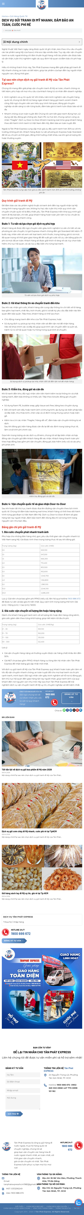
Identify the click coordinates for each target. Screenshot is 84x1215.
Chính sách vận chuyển (56, 1206)
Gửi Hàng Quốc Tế (18, 16)
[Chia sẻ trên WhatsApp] (64, 710)
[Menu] (3, 4)
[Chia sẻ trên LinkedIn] (80, 710)
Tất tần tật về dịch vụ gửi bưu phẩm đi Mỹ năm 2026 (27, 769)
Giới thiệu (19, 1206)
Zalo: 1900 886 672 (15, 1193)
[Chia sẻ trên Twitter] (70, 710)
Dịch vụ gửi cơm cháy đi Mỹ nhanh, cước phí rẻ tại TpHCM (29, 831)
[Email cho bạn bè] (74, 710)
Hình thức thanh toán (43, 1208)
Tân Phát (17, 30)
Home (5, 16)
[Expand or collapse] (79, 42)
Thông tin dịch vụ (63, 1208)
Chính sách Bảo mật (35, 1206)
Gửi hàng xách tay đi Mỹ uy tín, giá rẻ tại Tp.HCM (25, 893)
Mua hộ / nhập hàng (13, 922)
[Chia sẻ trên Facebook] (67, 710)
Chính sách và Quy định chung (17, 1208)
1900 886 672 (74, 599)
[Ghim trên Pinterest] (77, 710)
